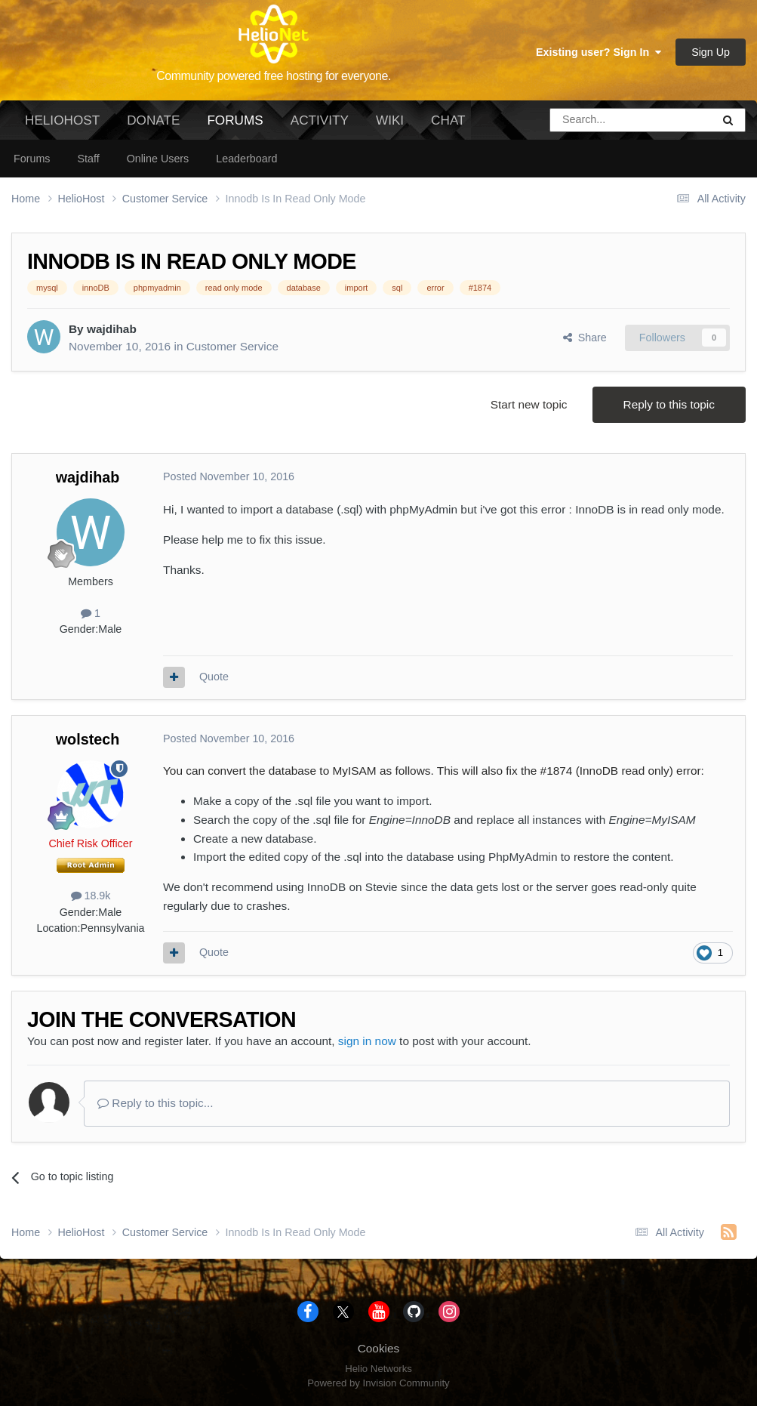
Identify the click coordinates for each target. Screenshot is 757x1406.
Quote (214, 677)
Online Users (158, 159)
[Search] (592, 120)
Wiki (390, 120)
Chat (448, 120)
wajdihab (112, 328)
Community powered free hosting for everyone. (273, 75)
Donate (153, 120)
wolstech (88, 739)
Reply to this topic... (155, 1102)
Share (585, 337)
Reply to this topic (669, 404)
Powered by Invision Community (378, 1383)
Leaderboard (246, 159)
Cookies (379, 1348)
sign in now (367, 1040)
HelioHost (62, 120)
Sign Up (710, 52)
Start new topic (529, 404)
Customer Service (232, 346)
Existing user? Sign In (598, 52)
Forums (235, 126)
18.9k (91, 896)
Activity (320, 120)
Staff (88, 159)
